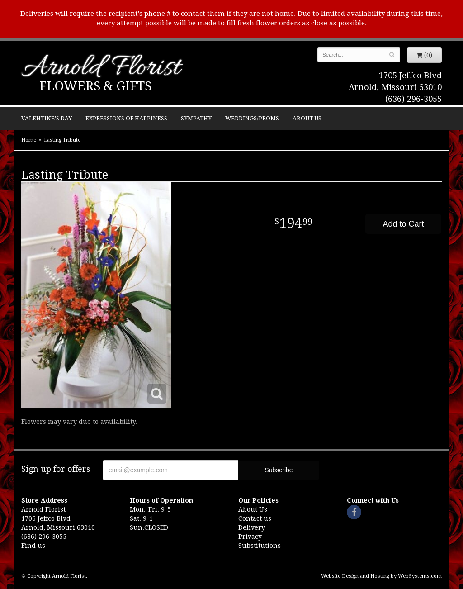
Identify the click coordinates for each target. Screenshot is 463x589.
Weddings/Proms (252, 118)
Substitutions (259, 545)
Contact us (254, 518)
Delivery (251, 527)
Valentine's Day (46, 118)
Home (28, 140)
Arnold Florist (100, 68)
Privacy (250, 536)
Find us (33, 545)
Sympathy (196, 118)
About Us (307, 118)
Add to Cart (403, 223)
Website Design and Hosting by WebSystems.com (381, 576)
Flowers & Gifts (95, 86)
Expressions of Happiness (126, 118)
